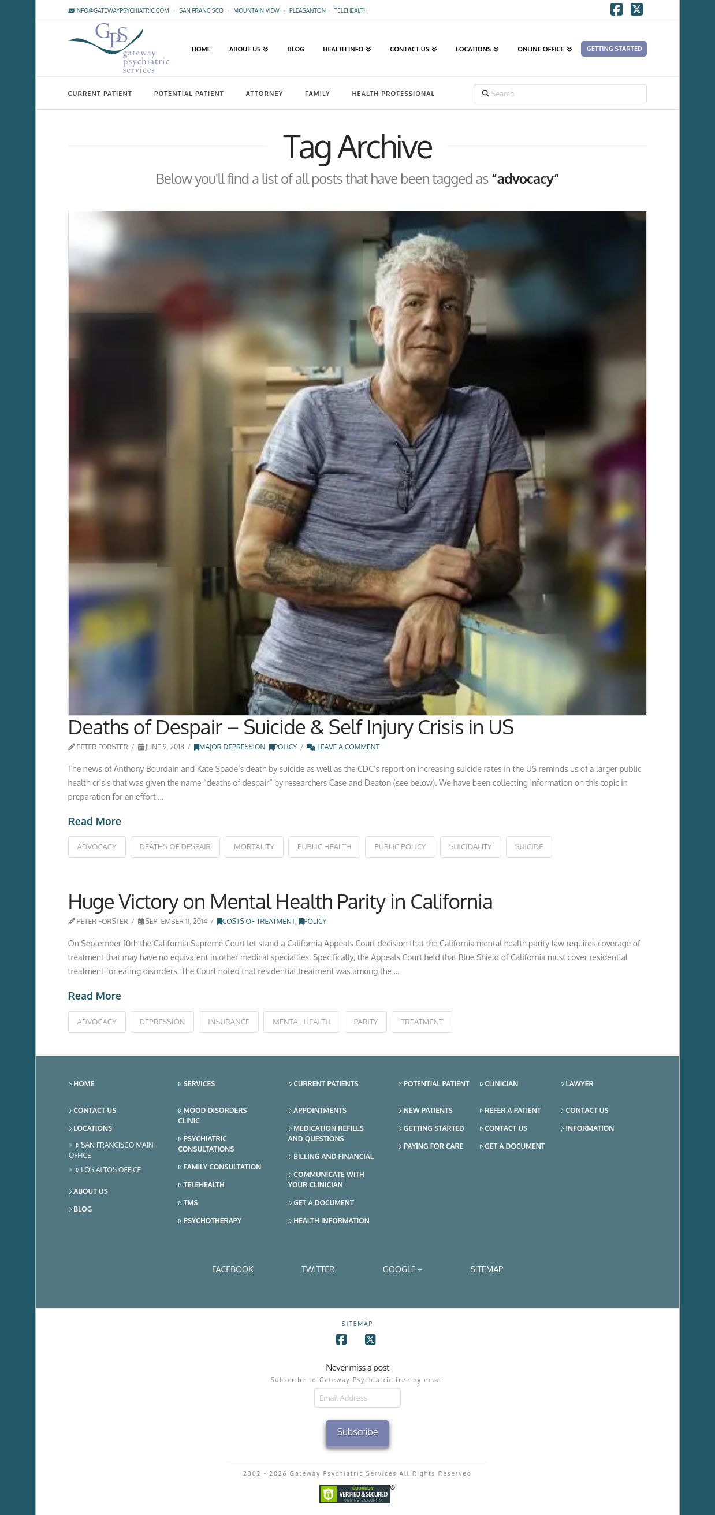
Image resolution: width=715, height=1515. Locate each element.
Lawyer (577, 1084)
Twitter (317, 1269)
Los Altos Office (108, 1170)
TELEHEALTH (351, 10)
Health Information (329, 1221)
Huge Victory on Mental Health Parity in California (280, 901)
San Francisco (201, 10)
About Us (88, 1192)
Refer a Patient (510, 1111)
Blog (80, 1210)
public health (324, 846)
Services (196, 1084)
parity (366, 1021)
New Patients (425, 1111)
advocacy (97, 846)
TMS (188, 1203)
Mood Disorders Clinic (212, 1115)
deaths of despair (175, 846)
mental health (302, 1021)
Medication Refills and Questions (326, 1133)
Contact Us (92, 1111)
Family (317, 94)
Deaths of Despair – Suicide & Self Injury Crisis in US (291, 726)
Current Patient (100, 94)
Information (587, 1129)
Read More (94, 821)
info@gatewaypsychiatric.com (118, 10)
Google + (402, 1269)
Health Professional (393, 94)
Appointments (317, 1111)
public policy (400, 846)
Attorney (265, 94)
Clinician (499, 1084)
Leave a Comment (343, 746)
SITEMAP (486, 1269)
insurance (228, 1021)
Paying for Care (430, 1147)
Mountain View (256, 10)
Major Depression (230, 746)
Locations (90, 1129)
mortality (254, 846)
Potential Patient (189, 94)
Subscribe (357, 1432)
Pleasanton (307, 10)
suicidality (470, 846)
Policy (283, 746)
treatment (422, 1021)
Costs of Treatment (256, 921)
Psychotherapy (209, 1221)
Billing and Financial (331, 1157)
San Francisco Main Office (111, 1150)
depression (162, 1021)
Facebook (233, 1269)
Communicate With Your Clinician (326, 1179)
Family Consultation (219, 1167)
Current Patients (323, 1084)
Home (81, 1084)
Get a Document (321, 1203)
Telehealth (201, 1185)
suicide (529, 846)
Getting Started (431, 1129)
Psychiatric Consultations (206, 1143)
